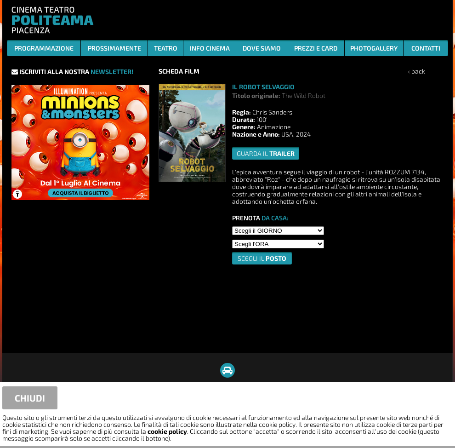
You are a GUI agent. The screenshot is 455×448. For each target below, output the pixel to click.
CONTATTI (425, 48)
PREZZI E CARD (315, 48)
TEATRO (165, 48)
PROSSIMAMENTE (114, 48)
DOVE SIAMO (262, 48)
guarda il (266, 153)
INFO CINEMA (210, 48)
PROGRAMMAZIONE (44, 48)
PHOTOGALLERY (374, 48)
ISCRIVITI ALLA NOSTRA (72, 71)
